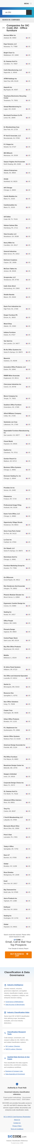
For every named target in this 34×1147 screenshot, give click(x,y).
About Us (17, 1120)
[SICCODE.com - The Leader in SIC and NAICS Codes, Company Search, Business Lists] (9, 4)
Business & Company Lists (14, 1071)
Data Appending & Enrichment (15, 1074)
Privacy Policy (17, 1126)
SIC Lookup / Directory (12, 1046)
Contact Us (17, 1123)
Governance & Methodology (14, 1001)
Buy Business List (19, 955)
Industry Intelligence (15, 985)
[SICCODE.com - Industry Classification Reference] (17, 1136)
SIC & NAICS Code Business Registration (17, 1116)
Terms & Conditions (17, 1129)
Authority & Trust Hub (17, 1088)
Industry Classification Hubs (18, 1012)
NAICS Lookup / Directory (13, 1049)
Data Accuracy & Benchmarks (15, 1004)
